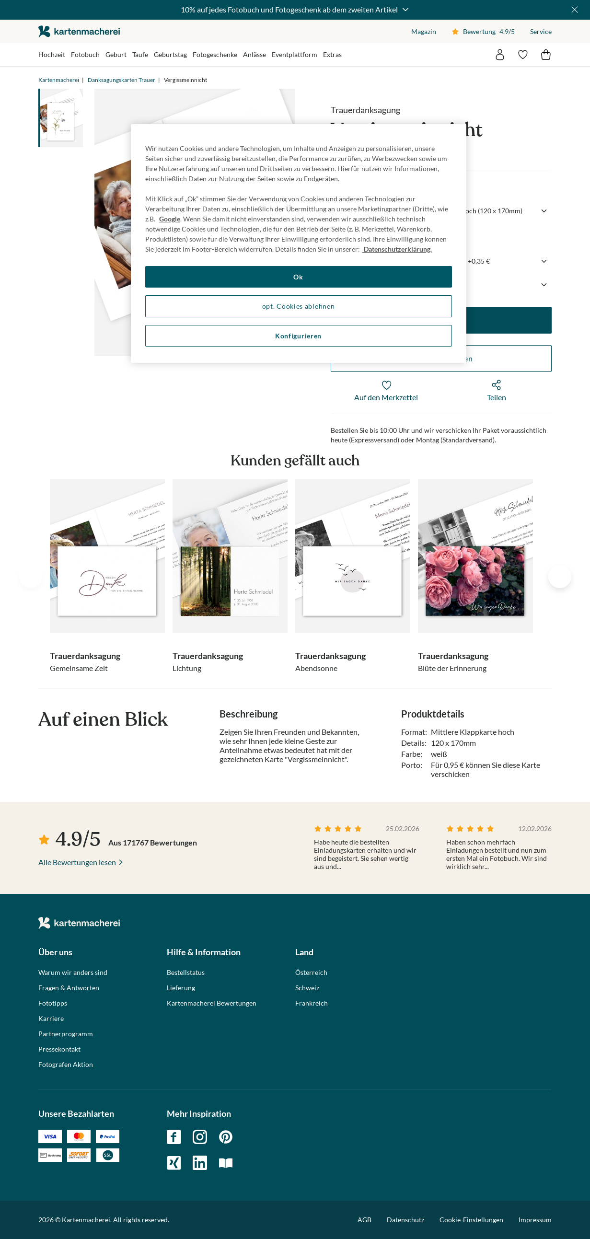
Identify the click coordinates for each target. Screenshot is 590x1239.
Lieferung (181, 988)
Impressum (535, 1220)
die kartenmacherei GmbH (79, 31)
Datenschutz (405, 1220)
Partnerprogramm (65, 1034)
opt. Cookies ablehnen (298, 306)
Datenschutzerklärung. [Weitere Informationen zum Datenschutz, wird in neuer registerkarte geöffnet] (397, 249)
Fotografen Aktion (65, 1064)
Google (169, 219)
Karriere (51, 1018)
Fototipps (52, 1003)
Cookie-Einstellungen (471, 1220)
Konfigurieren (298, 336)
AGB (364, 1220)
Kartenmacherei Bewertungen (211, 1003)
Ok (298, 277)
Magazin (423, 31)
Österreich (311, 972)
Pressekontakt (59, 1049)
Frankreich (311, 1003)
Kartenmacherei (58, 79)
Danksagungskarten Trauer (121, 79)
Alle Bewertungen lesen (77, 862)
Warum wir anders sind (72, 972)
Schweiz (307, 988)
